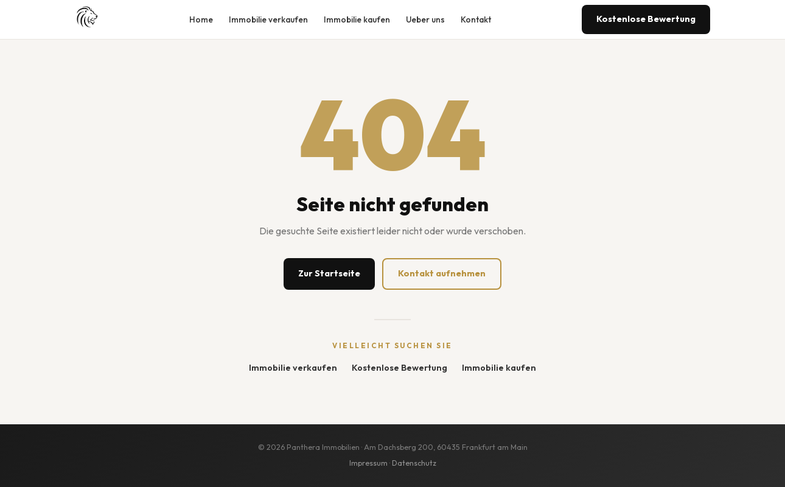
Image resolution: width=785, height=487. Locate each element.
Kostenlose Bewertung (646, 18)
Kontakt (476, 19)
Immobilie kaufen (357, 19)
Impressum (368, 463)
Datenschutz (414, 463)
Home (201, 19)
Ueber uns (425, 19)
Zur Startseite (329, 273)
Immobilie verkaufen (268, 19)
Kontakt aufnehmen (442, 273)
